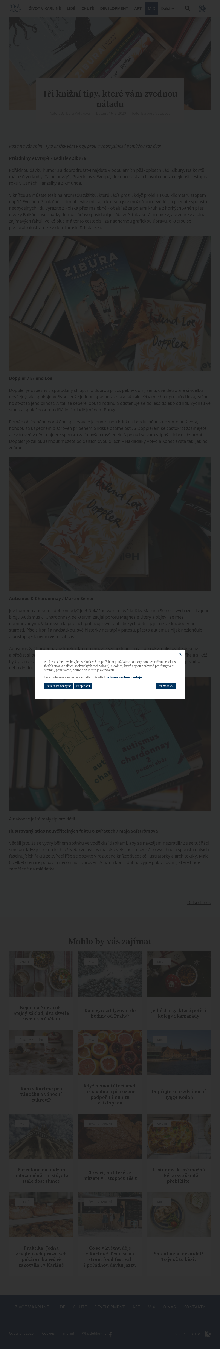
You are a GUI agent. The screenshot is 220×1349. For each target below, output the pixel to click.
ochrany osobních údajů (124, 677)
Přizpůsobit (83, 686)
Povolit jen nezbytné (58, 686)
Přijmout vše (166, 686)
